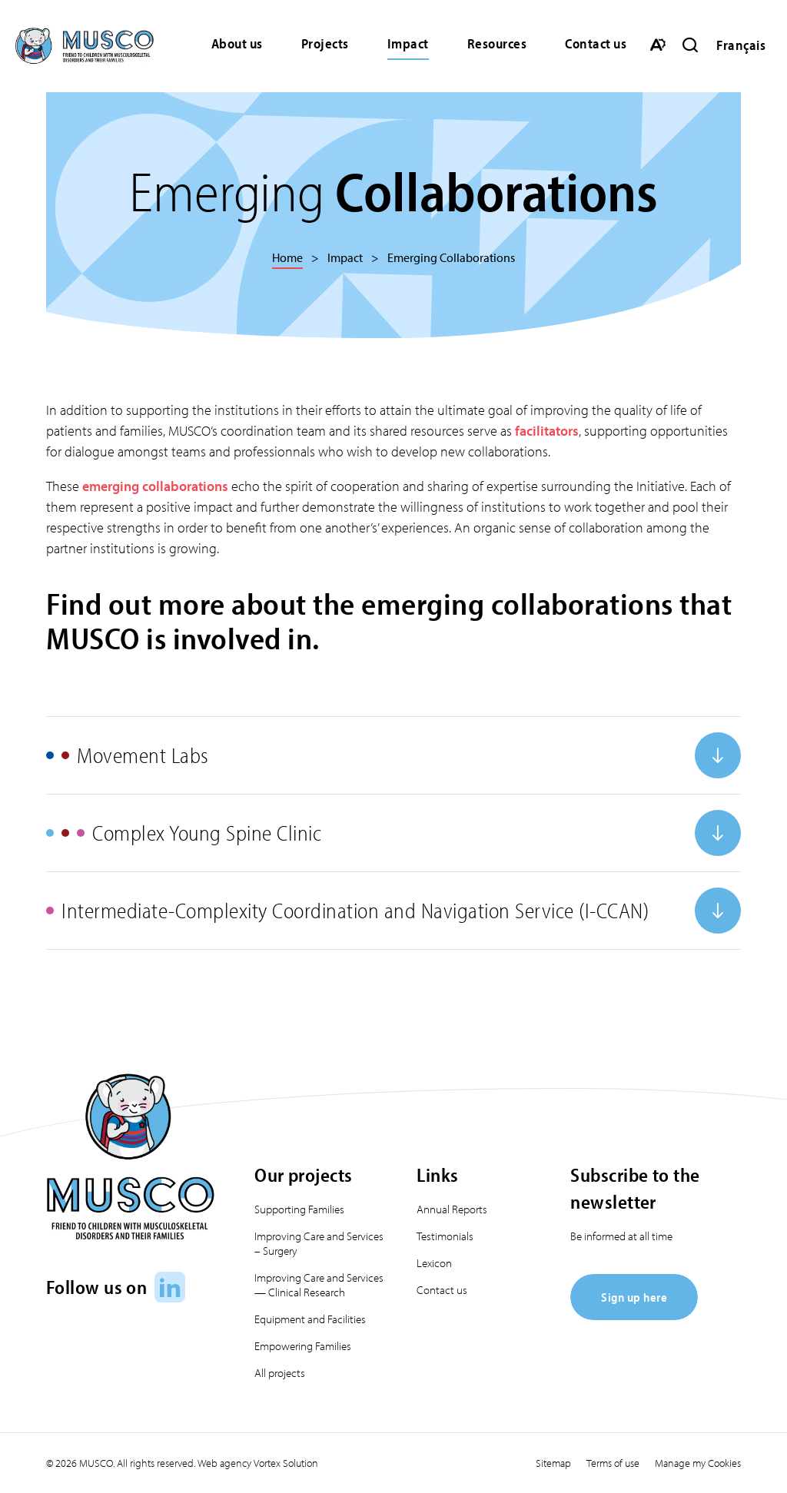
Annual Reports (452, 1209)
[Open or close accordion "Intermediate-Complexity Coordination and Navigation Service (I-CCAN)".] (393, 910)
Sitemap (553, 1463)
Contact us (595, 43)
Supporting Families (299, 1209)
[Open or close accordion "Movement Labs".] (393, 755)
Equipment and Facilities (310, 1319)
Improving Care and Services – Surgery (319, 1243)
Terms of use (612, 1463)
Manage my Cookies (698, 1463)
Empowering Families (302, 1346)
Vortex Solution (286, 1463)
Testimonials (445, 1236)
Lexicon (434, 1263)
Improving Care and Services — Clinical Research (319, 1284)
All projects (279, 1372)
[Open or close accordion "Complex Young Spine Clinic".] (393, 833)
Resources (497, 43)
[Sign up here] (634, 1315)
